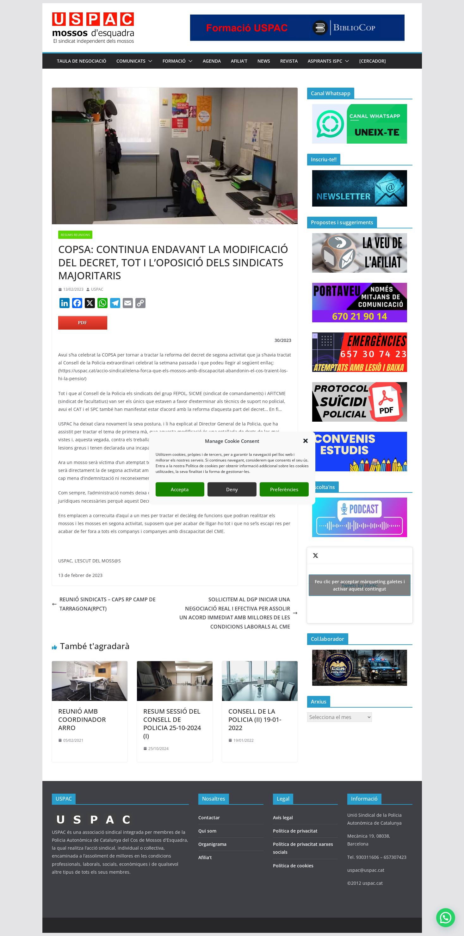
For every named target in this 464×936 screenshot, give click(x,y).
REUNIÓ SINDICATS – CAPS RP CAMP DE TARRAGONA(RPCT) (104, 604)
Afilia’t (205, 857)
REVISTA (289, 61)
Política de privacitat (295, 831)
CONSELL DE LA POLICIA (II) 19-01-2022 (254, 719)
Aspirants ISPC (325, 61)
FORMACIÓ (174, 61)
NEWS (263, 61)
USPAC (97, 289)
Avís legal (283, 818)
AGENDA (212, 61)
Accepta (180, 489)
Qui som (207, 831)
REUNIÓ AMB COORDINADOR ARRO (82, 719)
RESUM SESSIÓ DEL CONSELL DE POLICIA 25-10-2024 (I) (172, 723)
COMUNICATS (130, 61)
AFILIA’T (239, 61)
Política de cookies (293, 866)
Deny (232, 489)
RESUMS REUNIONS (75, 234)
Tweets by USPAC (360, 585)
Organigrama (212, 844)
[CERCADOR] (372, 61)
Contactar (209, 818)
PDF (82, 322)
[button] (305, 441)
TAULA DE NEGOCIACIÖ (81, 61)
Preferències (284, 489)
